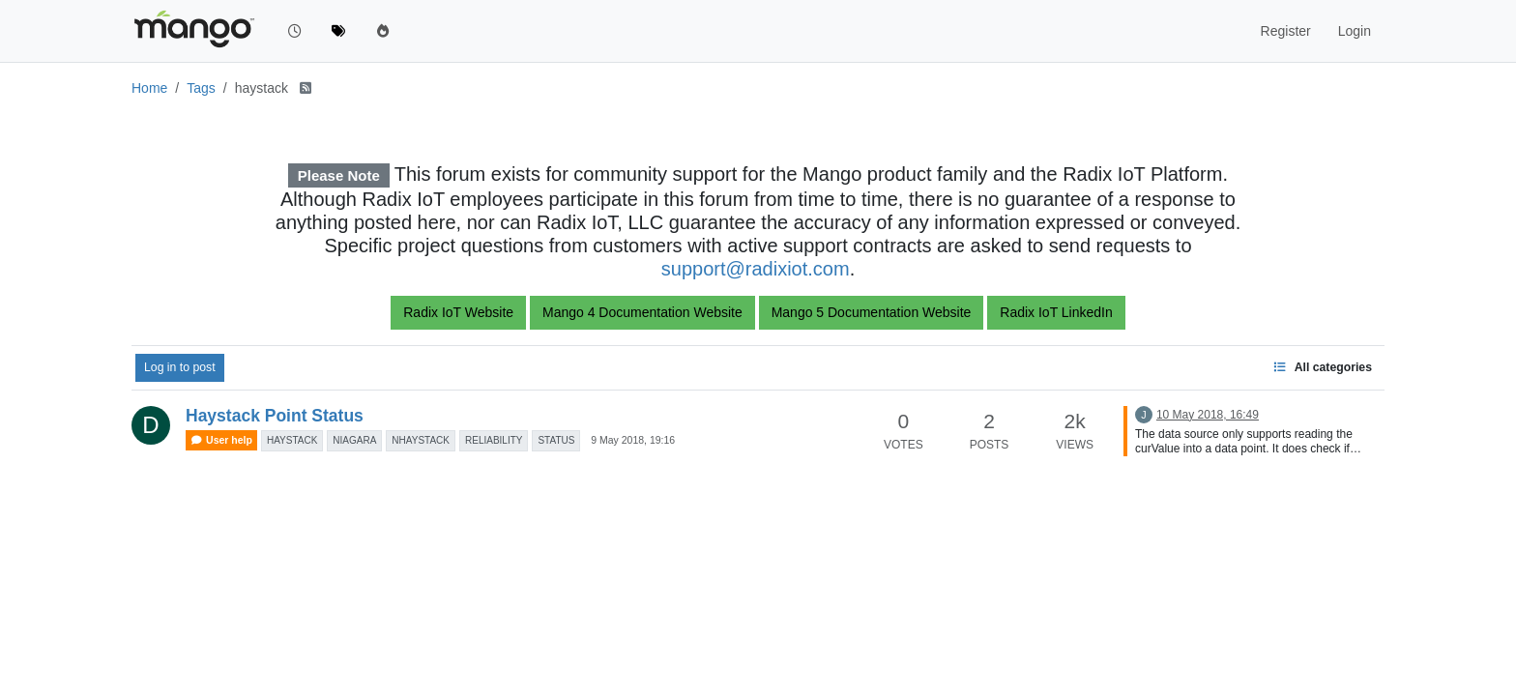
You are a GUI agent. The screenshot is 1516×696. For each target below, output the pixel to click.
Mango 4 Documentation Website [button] (642, 312)
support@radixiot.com (755, 268)
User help (221, 440)
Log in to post (180, 367)
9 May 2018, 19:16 (633, 440)
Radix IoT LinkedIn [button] (1056, 312)
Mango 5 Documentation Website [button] (872, 312)
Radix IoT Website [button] (458, 312)
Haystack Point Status (275, 415)
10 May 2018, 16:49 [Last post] (1207, 414)
